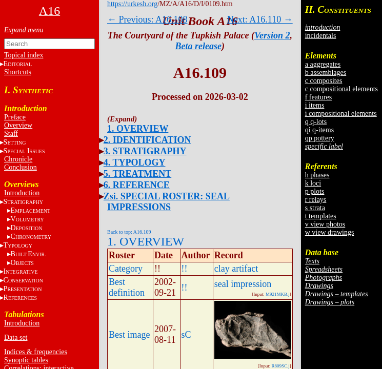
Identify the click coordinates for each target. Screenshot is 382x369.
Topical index (23, 55)
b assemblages (325, 72)
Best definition (127, 287)
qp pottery (319, 138)
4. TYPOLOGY (135, 162)
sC (186, 335)
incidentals (320, 35)
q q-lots (316, 122)
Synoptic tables (26, 360)
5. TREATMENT (137, 174)
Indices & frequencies (35, 352)
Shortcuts (17, 72)
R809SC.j (280, 365)
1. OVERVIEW (137, 129)
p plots (315, 191)
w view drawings (329, 232)
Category (126, 268)
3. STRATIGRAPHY (145, 151)
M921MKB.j (278, 294)
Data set (15, 337)
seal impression (242, 284)
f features (318, 97)
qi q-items (319, 130)
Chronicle (18, 159)
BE (28, 254)
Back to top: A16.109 (129, 232)
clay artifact (236, 268)
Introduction (21, 193)
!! (185, 268)
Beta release (198, 46)
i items (315, 105)
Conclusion (20, 167)
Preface (15, 117)
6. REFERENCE (137, 185)
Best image (129, 335)
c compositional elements (341, 89)
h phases (317, 175)
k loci (313, 183)
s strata (315, 208)
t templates (320, 216)
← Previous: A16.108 (147, 19)
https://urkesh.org (132, 4)
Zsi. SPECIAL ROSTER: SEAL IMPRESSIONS (167, 201)
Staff (11, 133)
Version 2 (272, 35)
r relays (316, 199)
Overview (18, 125)
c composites (324, 81)
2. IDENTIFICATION (147, 140)
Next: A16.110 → (260, 19)
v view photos (325, 224)
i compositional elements (341, 113)
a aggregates (323, 64)
